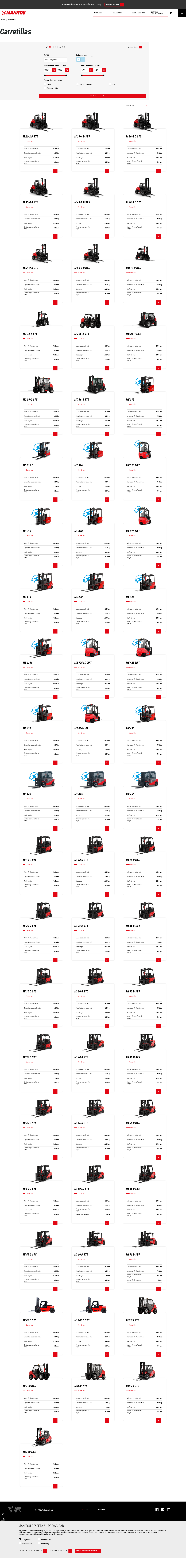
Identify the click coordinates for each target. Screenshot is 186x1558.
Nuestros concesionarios (157, 12)
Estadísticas (46, 1539)
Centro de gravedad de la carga (31, 162)
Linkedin (167, 1509)
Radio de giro (28, 158)
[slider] (45, 75)
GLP (113, 84)
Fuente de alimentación (82, 1214)
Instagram (161, 1509)
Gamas (46, 55)
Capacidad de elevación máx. (32, 153)
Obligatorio (26, 1539)
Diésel (49, 84)
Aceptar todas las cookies (88, 1551)
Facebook (156, 1509)
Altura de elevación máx (31, 149)
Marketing (45, 1543)
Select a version (115, 4)
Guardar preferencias (61, 1551)
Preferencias (27, 1543)
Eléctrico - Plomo (86, 84)
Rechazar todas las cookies (33, 1551)
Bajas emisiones (80, 59)
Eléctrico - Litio (52, 88)
